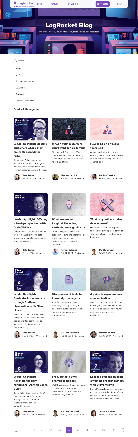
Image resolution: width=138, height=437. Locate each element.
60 (78, 430)
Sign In (120, 4)
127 (113, 430)
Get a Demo (102, 4)
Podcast (20, 94)
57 (50, 430)
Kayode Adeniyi (69, 250)
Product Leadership (25, 101)
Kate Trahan (29, 175)
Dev (18, 75)
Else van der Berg (70, 175)
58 (59, 430)
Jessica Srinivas (107, 411)
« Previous (16, 430)
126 (103, 430)
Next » (123, 430)
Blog (39, 4)
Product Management (26, 81)
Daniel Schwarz (107, 332)
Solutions (73, 4)
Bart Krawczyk (106, 250)
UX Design (21, 88)
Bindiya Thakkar (107, 175)
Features (55, 4)
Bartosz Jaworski (70, 332)
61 (87, 430)
